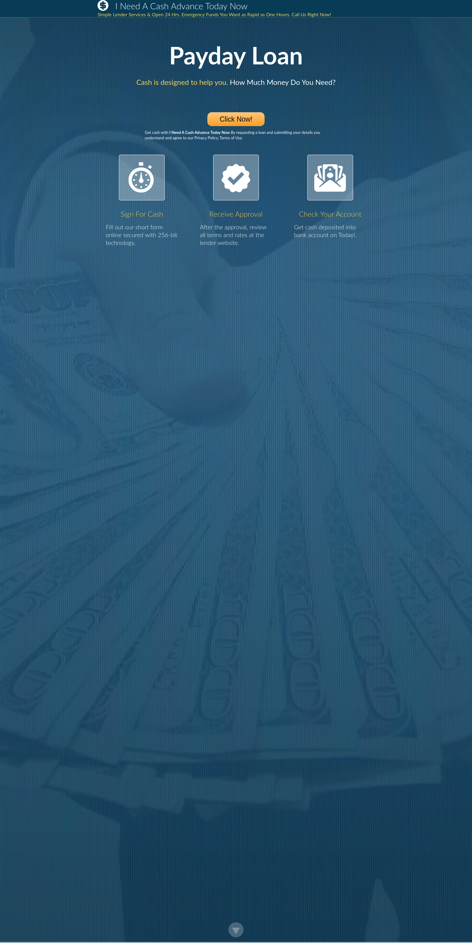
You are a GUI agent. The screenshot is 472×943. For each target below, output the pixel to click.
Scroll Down (236, 929)
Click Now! (236, 119)
